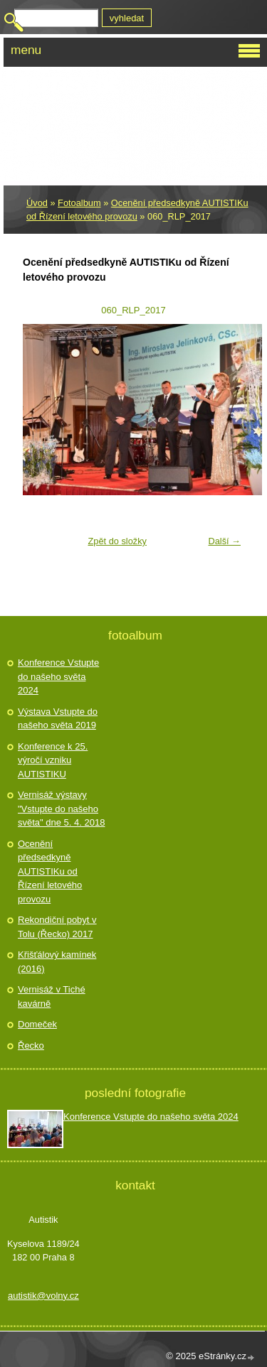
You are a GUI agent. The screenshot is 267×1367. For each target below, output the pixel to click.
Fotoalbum (79, 203)
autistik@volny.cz (43, 1295)
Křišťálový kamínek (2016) (57, 961)
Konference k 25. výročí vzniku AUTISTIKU (53, 760)
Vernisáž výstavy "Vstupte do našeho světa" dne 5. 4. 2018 (61, 808)
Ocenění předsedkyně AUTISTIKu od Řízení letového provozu (50, 871)
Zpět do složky (117, 541)
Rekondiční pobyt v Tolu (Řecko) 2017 (57, 926)
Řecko (31, 1045)
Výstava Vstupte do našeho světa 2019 (58, 718)
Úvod (37, 203)
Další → (224, 541)
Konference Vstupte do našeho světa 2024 (58, 676)
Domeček (37, 1024)
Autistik (67, 84)
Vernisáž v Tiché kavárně (51, 996)
